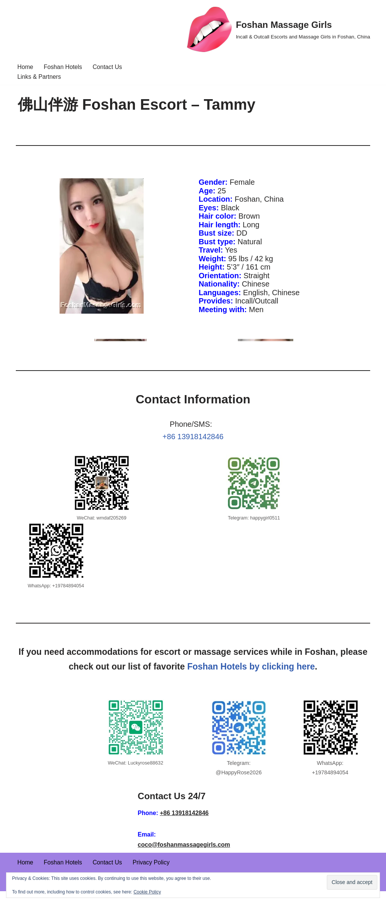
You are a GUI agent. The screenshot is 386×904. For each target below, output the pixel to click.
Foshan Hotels (63, 67)
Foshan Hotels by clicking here (251, 679)
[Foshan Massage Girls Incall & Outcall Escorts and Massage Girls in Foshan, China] (278, 29)
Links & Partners (39, 77)
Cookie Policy (147, 892)
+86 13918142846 (193, 440)
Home (25, 67)
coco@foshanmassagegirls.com (184, 857)
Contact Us (108, 67)
